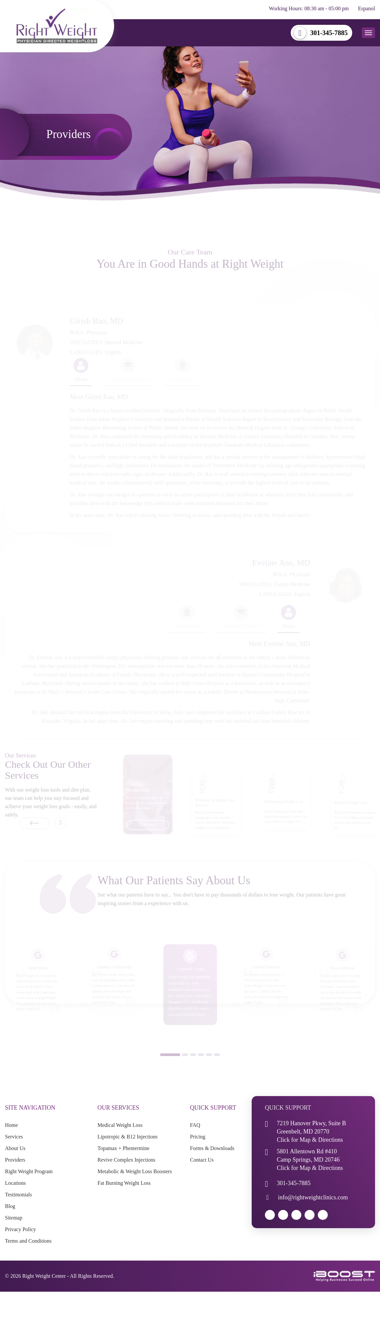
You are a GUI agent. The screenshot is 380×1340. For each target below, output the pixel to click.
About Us (15, 1148)
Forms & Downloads (212, 1148)
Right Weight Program (29, 1171)
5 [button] (209, 1064)
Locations (15, 1183)
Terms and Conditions (28, 1241)
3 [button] (193, 1064)
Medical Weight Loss (120, 1125)
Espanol (366, 8)
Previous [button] (22, 827)
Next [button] (60, 833)
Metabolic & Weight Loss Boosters (135, 1171)
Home (11, 1125)
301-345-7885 (329, 32)
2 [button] (185, 1064)
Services (14, 1136)
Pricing (197, 1136)
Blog (10, 1206)
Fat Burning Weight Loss (124, 1183)
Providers (15, 1160)
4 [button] (201, 1064)
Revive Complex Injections (126, 1160)
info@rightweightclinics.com (313, 1197)
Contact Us (202, 1160)
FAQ (195, 1125)
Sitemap (13, 1218)
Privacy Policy (20, 1229)
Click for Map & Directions (310, 1139)
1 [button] (170, 1064)
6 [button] (217, 1064)
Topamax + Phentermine (123, 1148)
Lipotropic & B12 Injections (128, 1136)
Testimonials (18, 1194)
